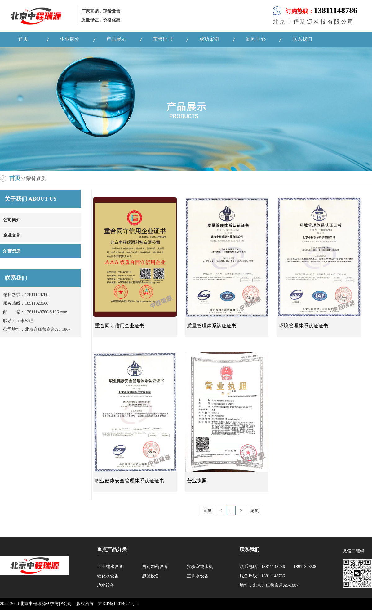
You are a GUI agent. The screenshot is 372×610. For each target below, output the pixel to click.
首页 (14, 178)
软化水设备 (108, 576)
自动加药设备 (155, 566)
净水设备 (105, 585)
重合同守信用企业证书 (119, 325)
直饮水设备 (198, 576)
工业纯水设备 (110, 566)
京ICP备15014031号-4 (118, 603)
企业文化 (11, 235)
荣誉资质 (11, 251)
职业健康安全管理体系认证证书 (129, 480)
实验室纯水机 (200, 566)
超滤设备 (150, 576)
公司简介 (11, 220)
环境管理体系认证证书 (303, 325)
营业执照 (197, 480)
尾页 (254, 510)
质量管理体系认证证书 (212, 325)
